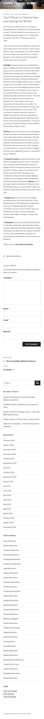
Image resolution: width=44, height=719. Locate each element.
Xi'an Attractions (9, 646)
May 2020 (7, 495)
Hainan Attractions (10, 578)
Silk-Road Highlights (11, 619)
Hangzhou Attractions (11, 582)
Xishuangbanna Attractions (13, 660)
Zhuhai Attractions (10, 678)
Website (7, 332)
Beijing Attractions (10, 546)
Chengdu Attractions (11, 555)
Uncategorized (13, 256)
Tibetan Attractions (10, 637)
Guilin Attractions (9, 569)
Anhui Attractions (9, 541)
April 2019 (7, 509)
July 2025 (7, 468)
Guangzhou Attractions (12, 564)
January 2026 (8, 445)
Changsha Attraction (11, 550)
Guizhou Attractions (10, 573)
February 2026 (8, 440)
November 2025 (9, 454)
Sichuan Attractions (10, 614)
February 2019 (8, 518)
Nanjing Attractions (10, 596)
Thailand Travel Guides (11, 628)
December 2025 (9, 450)
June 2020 (7, 491)
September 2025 (9, 463)
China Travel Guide (10, 691)
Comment (8, 278)
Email (6, 320)
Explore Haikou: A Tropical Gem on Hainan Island (21, 419)
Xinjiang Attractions (10, 655)
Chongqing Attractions (11, 559)
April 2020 (7, 500)
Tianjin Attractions (10, 632)
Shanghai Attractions (11, 610)
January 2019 (8, 523)
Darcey (25, 14)
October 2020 (8, 472)
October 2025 (8, 459)
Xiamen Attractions (10, 651)
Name (6, 309)
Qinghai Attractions (10, 605)
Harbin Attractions (10, 587)
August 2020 (8, 482)
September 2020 (9, 477)
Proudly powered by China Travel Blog (17, 714)
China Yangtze (8, 694)
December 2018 (9, 527)
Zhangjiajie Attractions (11, 673)
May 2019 (7, 504)
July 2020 (7, 486)
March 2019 (7, 513)
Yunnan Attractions (10, 669)
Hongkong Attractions (11, 591)
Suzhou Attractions (10, 623)
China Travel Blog (19, 3)
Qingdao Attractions (11, 600)
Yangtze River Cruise (11, 664)
